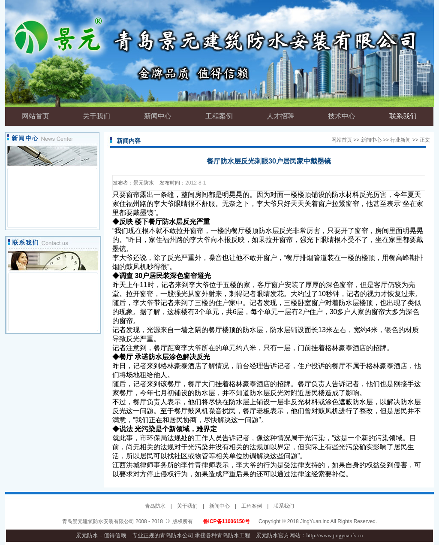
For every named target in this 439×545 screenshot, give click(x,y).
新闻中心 (371, 140)
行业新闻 (400, 140)
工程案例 (251, 506)
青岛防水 (155, 506)
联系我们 (284, 506)
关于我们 (187, 506)
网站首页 (341, 140)
